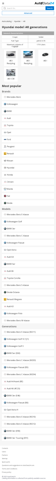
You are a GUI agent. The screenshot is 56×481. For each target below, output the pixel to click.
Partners (5, 455)
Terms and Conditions (9, 469)
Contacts (5, 448)
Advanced (28, 13)
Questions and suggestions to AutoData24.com (18, 465)
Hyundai (17, 21)
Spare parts (6, 462)
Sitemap (4, 458)
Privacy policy (6, 472)
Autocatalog (6, 21)
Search (50, 8)
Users (4, 451)
